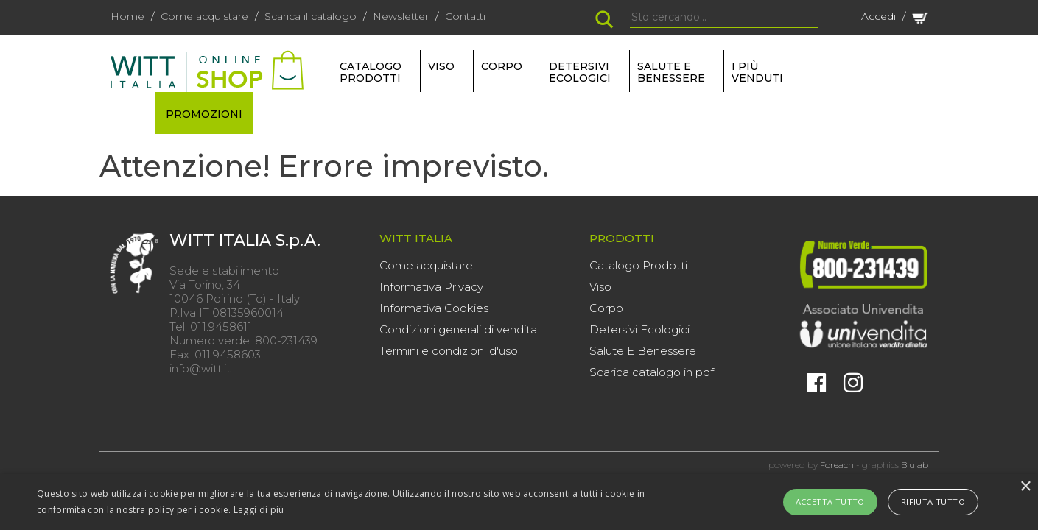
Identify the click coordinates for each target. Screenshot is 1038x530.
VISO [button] (441, 66)
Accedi (878, 16)
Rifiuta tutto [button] (933, 501)
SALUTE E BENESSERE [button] (671, 72)
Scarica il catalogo (310, 16)
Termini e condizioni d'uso (448, 351)
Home (127, 16)
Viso (600, 287)
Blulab (914, 464)
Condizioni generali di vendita (458, 329)
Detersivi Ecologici (639, 329)
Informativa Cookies (433, 308)
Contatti (465, 16)
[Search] (724, 17)
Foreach (837, 464)
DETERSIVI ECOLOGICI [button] (580, 72)
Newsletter (401, 16)
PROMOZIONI (204, 114)
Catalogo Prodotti (638, 265)
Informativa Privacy (431, 287)
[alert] (519, 502)
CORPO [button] (501, 66)
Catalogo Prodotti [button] (370, 72)
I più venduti (757, 72)
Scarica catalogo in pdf (651, 372)
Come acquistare (204, 16)
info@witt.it (200, 368)
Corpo (606, 308)
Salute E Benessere (642, 351)
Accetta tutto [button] (830, 501)
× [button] (1025, 486)
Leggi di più (259, 510)
